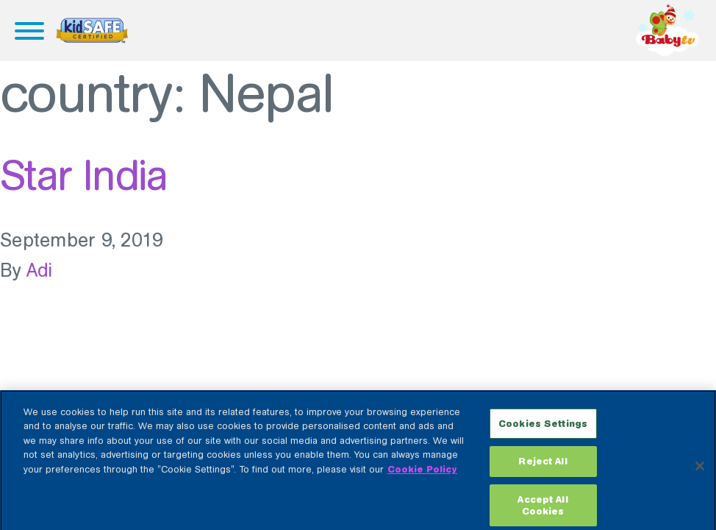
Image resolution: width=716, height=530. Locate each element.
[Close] (700, 470)
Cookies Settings (542, 428)
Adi (39, 270)
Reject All (542, 465)
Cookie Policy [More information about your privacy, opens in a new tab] (422, 473)
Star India (83, 175)
